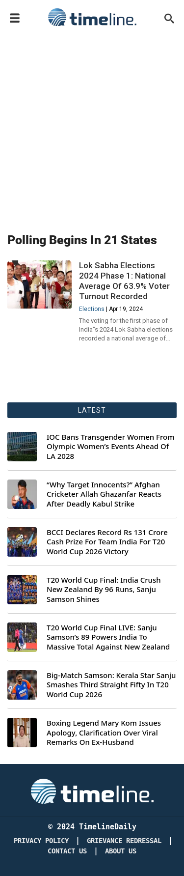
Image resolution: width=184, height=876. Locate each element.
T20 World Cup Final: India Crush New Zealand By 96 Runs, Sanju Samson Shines (104, 589)
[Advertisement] (92, 127)
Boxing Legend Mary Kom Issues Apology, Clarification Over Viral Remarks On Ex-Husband (104, 732)
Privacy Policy (41, 841)
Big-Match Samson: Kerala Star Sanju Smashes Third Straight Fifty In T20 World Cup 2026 (111, 685)
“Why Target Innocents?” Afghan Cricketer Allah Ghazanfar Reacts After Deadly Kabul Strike (104, 494)
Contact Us (67, 851)
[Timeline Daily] (92, 790)
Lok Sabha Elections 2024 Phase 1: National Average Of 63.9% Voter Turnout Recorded (124, 280)
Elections (92, 309)
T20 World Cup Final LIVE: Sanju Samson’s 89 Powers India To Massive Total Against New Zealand (108, 637)
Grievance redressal (124, 841)
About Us (120, 851)
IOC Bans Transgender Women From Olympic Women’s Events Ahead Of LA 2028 (110, 446)
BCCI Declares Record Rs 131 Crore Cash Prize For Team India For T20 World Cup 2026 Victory (107, 542)
